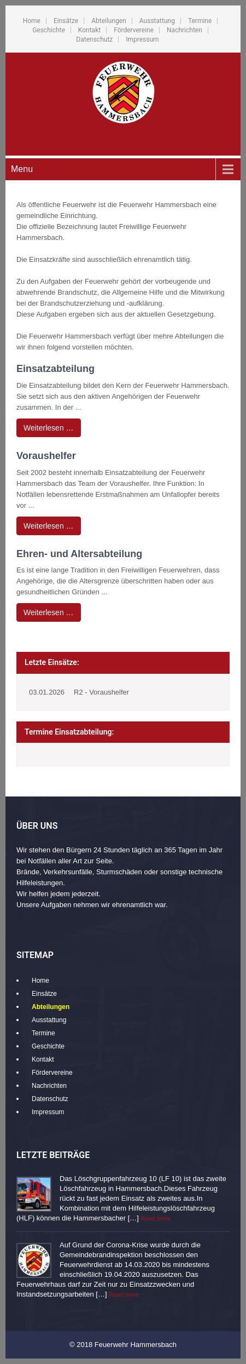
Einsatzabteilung (55, 368)
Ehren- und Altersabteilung (79, 553)
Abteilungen (108, 21)
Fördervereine (134, 30)
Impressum (142, 39)
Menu (22, 169)
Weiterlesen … (49, 427)
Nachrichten (184, 30)
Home (31, 21)
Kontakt (89, 30)
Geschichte (48, 30)
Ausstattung (157, 21)
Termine (200, 21)
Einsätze (66, 21)
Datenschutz (94, 39)
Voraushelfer (46, 455)
